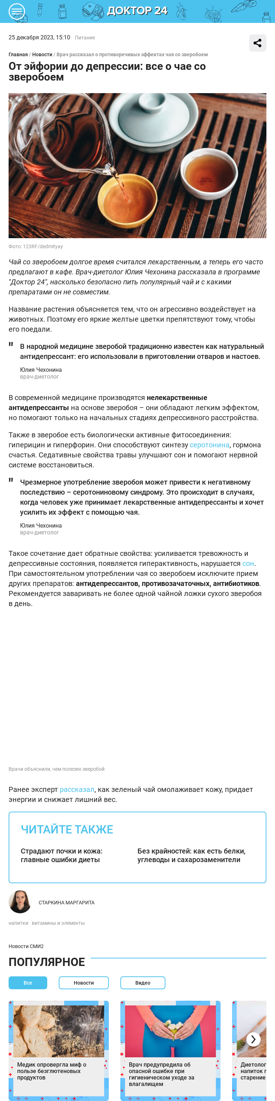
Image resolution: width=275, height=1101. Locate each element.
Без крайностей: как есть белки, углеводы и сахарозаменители (191, 855)
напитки (18, 922)
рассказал (77, 789)
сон (248, 563)
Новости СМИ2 (26, 946)
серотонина (210, 445)
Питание (85, 37)
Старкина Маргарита (67, 902)
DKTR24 (137, 11)
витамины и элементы (58, 922)
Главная (18, 54)
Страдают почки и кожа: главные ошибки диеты (61, 855)
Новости (42, 54)
